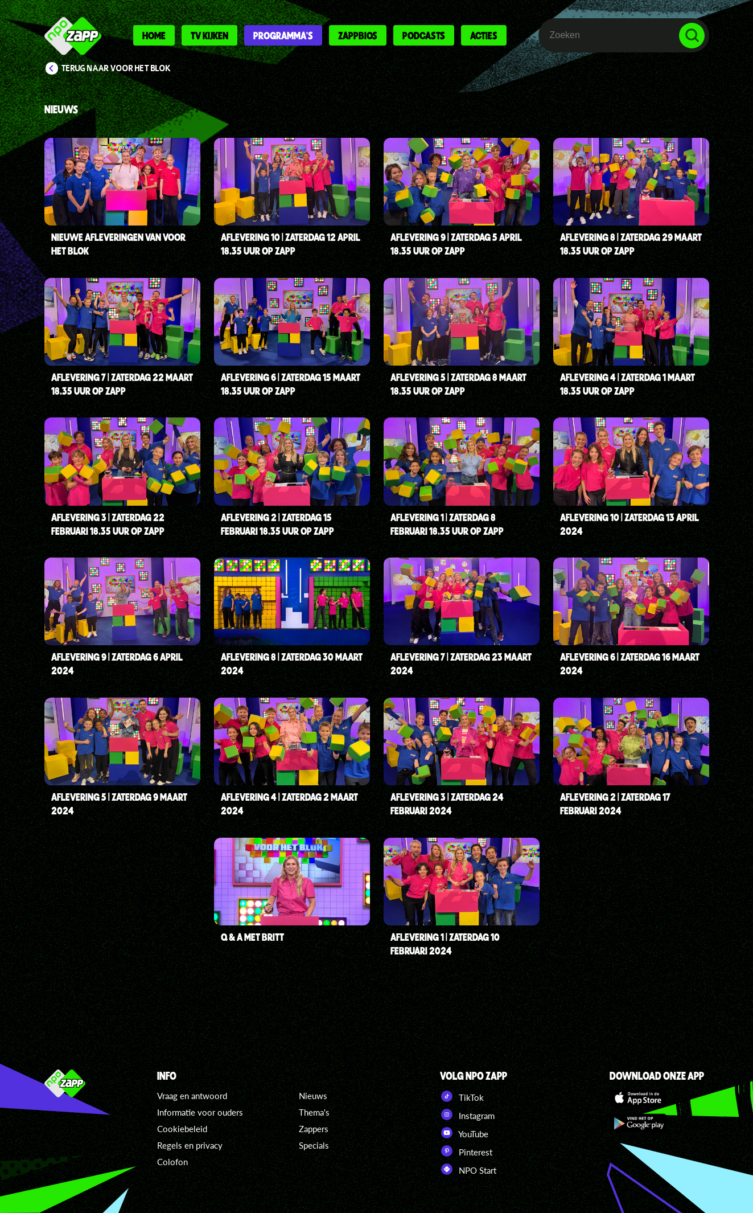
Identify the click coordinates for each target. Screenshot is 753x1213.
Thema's (314, 1112)
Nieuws (313, 1096)
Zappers (313, 1129)
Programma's (283, 35)
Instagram (467, 1114)
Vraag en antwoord (192, 1096)
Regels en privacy (190, 1145)
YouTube (464, 1133)
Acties (483, 35)
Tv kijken (209, 35)
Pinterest (466, 1151)
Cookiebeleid (182, 1129)
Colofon (172, 1162)
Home (154, 35)
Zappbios (357, 35)
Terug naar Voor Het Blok (116, 68)
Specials (314, 1145)
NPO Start (468, 1169)
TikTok (462, 1096)
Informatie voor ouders (200, 1112)
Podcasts (423, 35)
